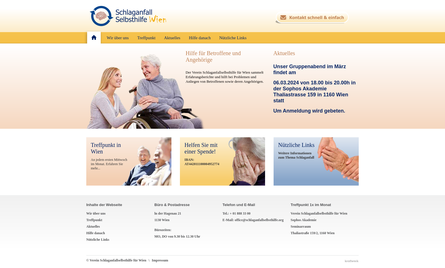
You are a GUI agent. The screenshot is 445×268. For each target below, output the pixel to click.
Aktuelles (284, 53)
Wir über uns (96, 213)
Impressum (160, 260)
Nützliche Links (97, 240)
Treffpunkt (94, 220)
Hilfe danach (95, 233)
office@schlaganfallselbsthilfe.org (259, 220)
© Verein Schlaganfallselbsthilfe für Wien (119, 260)
